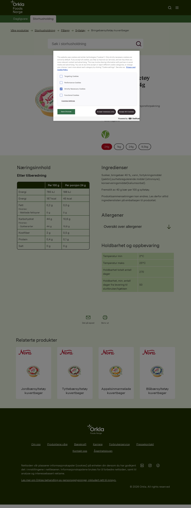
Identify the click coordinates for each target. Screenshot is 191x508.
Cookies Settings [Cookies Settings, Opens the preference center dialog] (68, 101)
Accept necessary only (105, 112)
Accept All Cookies (126, 112)
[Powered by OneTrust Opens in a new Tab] (128, 119)
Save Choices (66, 112)
